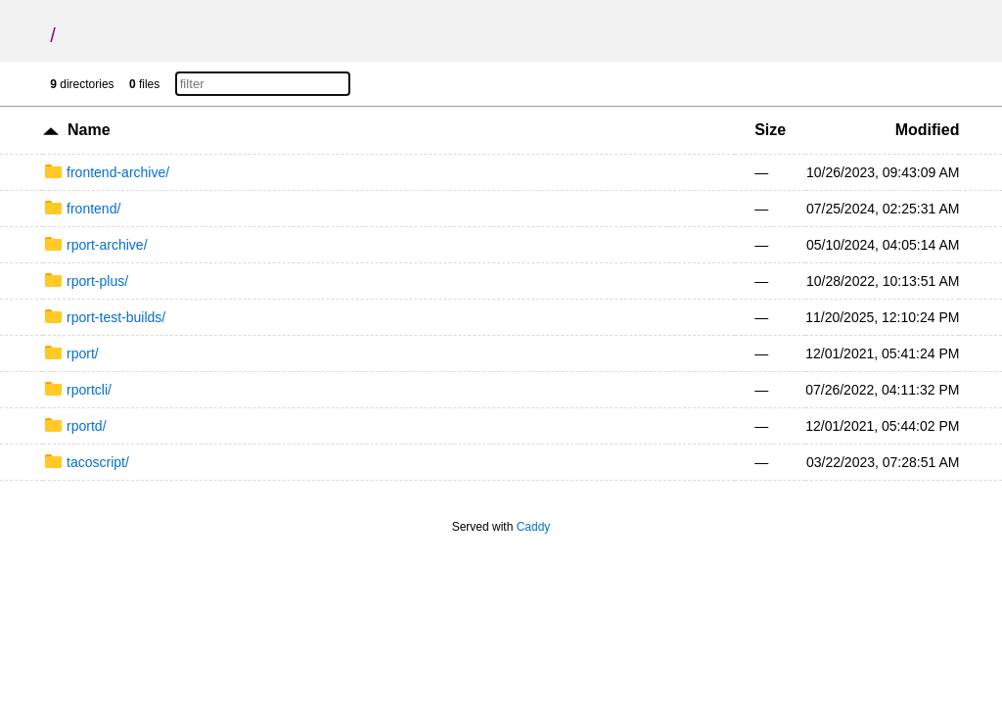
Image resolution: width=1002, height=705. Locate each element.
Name (89, 129)
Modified (927, 129)
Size (770, 129)
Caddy (534, 527)
